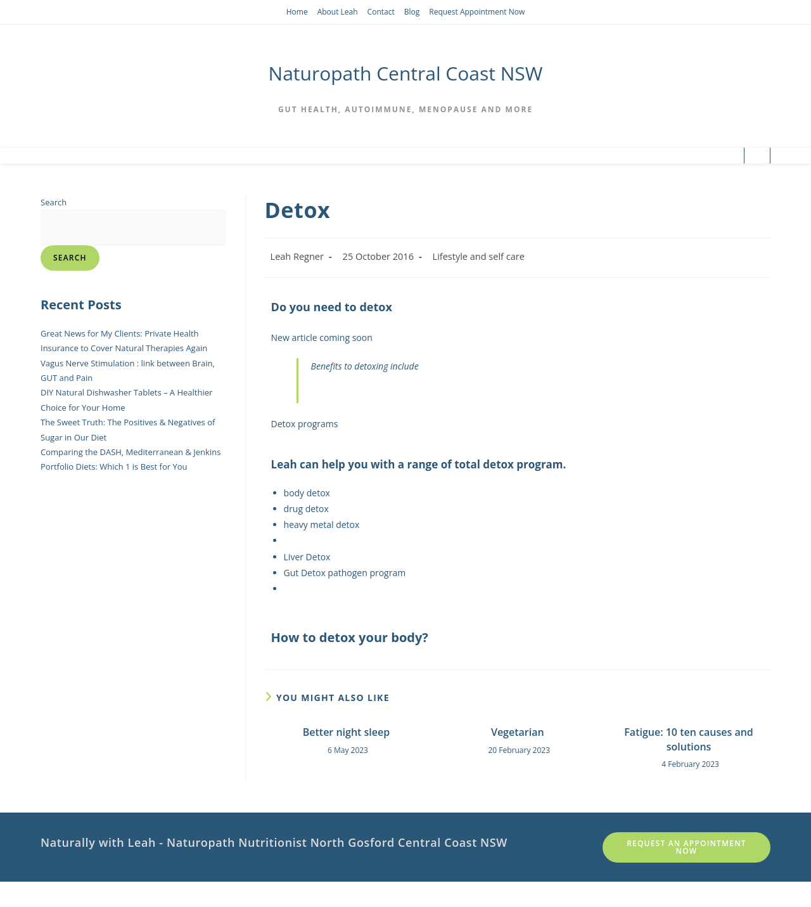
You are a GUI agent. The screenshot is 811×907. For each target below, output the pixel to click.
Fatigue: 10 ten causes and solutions (688, 739)
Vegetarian (517, 732)
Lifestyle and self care (479, 256)
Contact (381, 11)
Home (297, 11)
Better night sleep (346, 732)
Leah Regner (297, 256)
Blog (412, 11)
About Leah (337, 11)
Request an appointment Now (686, 847)
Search (54, 202)
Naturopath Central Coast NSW (406, 73)
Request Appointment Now (477, 11)
